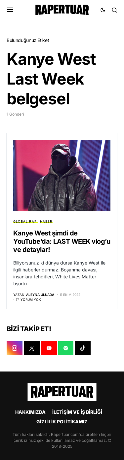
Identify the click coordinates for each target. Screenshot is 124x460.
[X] (32, 348)
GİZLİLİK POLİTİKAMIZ (62, 421)
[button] (10, 10)
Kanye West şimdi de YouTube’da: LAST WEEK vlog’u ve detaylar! (61, 241)
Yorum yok (31, 299)
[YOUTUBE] (49, 348)
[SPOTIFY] (65, 348)
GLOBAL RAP (25, 221)
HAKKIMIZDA (30, 412)
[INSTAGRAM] (14, 348)
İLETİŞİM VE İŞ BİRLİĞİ (77, 412)
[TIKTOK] (83, 348)
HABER (46, 221)
